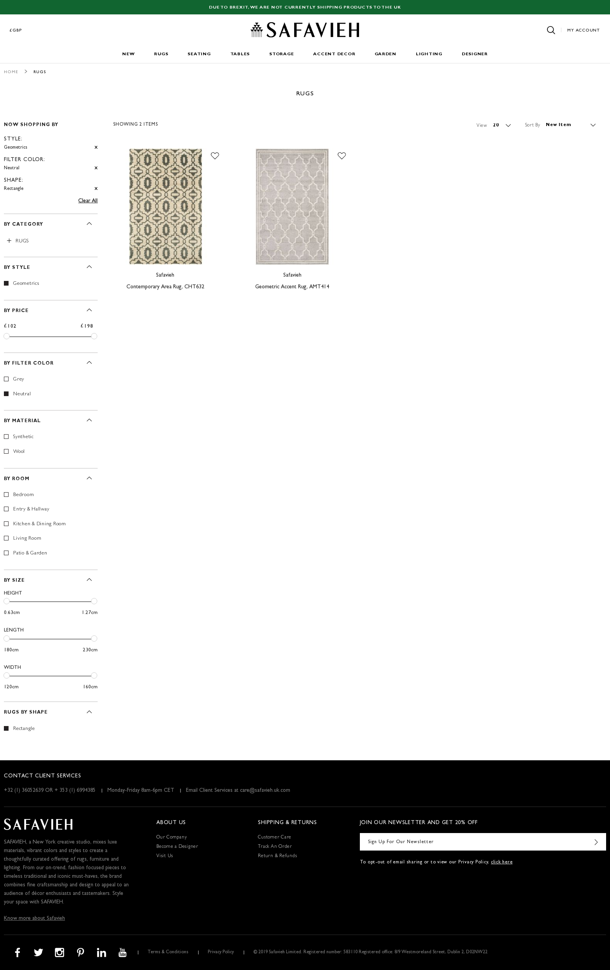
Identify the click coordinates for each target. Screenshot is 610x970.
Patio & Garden (30, 553)
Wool (19, 451)
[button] (215, 156)
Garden (385, 54)
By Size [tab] (14, 581)
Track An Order (275, 847)
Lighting (429, 54)
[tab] (51, 153)
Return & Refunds (277, 856)
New (128, 54)
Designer (475, 54)
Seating (199, 54)
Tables (240, 54)
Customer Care (274, 837)
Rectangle (24, 728)
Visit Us (164, 856)
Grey (18, 379)
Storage (281, 54)
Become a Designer (177, 847)
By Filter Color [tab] (29, 363)
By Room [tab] (17, 479)
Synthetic (23, 437)
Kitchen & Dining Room (39, 524)
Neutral (22, 394)
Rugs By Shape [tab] (26, 712)
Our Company (171, 837)
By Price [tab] (16, 311)
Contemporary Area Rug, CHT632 (165, 287)
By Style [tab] (17, 268)
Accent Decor (334, 54)
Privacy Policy (221, 952)
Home (11, 72)
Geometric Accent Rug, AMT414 (292, 287)
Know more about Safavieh (34, 918)
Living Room (27, 538)
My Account (583, 30)
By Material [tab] (22, 421)
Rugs (161, 54)
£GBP (16, 30)
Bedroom (23, 495)
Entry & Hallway (31, 509)
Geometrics (26, 283)
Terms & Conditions (167, 952)
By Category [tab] (23, 225)
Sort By (532, 125)
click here (502, 862)
